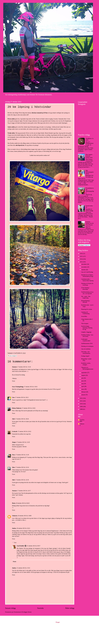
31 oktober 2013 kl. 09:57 (33, 546)
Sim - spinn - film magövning (85, 297)
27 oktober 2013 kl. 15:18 (24, 367)
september (84, 372)
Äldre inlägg (69, 608)
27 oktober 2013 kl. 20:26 (28, 408)
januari (83, 394)
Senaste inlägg (10, 608)
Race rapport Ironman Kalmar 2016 (89, 156)
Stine (13, 467)
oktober (84, 269)
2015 (81, 256)
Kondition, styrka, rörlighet (86, 363)
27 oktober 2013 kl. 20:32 (24, 431)
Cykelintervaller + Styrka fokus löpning (87, 279)
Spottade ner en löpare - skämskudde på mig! (87, 275)
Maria (14, 503)
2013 (81, 262)
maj (83, 383)
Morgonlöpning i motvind (85, 301)
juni (83, 381)
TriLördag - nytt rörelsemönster (85, 352)
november (84, 267)
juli (83, 378)
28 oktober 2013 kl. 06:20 (22, 503)
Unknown (14, 515)
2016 (81, 253)
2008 (81, 409)
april (83, 386)
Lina (13, 397)
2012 (81, 398)
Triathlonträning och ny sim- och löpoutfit (87, 292)
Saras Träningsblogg (17, 386)
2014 (81, 259)
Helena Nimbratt (16, 408)
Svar (15, 542)
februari (84, 392)
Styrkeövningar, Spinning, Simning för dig (86, 328)
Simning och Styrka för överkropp (87, 284)
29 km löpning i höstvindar (85, 288)
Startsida (40, 608)
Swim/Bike (84, 316)
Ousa (13, 454)
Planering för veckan (86, 309)
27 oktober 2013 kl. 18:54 (30, 386)
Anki (13, 419)
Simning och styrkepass (87, 346)
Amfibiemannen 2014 (86, 343)
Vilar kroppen (84, 323)
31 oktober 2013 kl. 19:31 (23, 568)
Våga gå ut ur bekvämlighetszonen (87, 368)
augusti (84, 375)
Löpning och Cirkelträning (85, 312)
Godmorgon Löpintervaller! (85, 339)
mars (83, 389)
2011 (81, 401)
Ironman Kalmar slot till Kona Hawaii (90, 223)
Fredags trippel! (85, 356)
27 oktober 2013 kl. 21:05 (23, 442)
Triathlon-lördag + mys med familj (87, 335)
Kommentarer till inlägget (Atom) (22, 612)
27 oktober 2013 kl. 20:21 (22, 397)
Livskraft (14, 431)
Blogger (58, 622)
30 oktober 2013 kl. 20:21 (23, 528)
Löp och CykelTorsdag (87, 272)
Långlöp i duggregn (86, 332)
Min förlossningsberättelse (90, 172)
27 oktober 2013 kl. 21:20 (22, 454)
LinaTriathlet (20, 546)
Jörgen (14, 442)
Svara (13, 381)
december (84, 264)
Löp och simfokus (86, 349)
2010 (81, 403)
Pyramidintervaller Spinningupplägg (90, 190)
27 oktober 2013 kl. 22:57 (24, 490)
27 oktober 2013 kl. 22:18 (22, 480)
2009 (81, 406)
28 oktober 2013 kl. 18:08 (24, 515)
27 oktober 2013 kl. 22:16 (22, 467)
